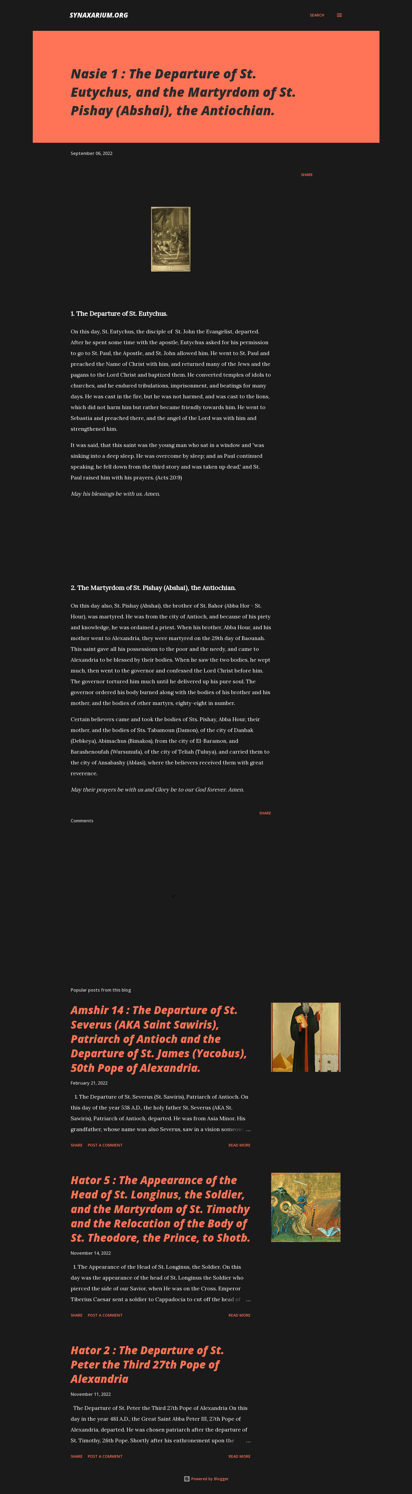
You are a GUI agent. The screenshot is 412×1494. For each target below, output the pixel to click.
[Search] (317, 15)
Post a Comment (105, 1145)
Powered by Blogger (206, 1478)
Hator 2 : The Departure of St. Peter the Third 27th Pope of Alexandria (147, 1364)
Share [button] (307, 174)
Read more (240, 1145)
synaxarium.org (99, 15)
